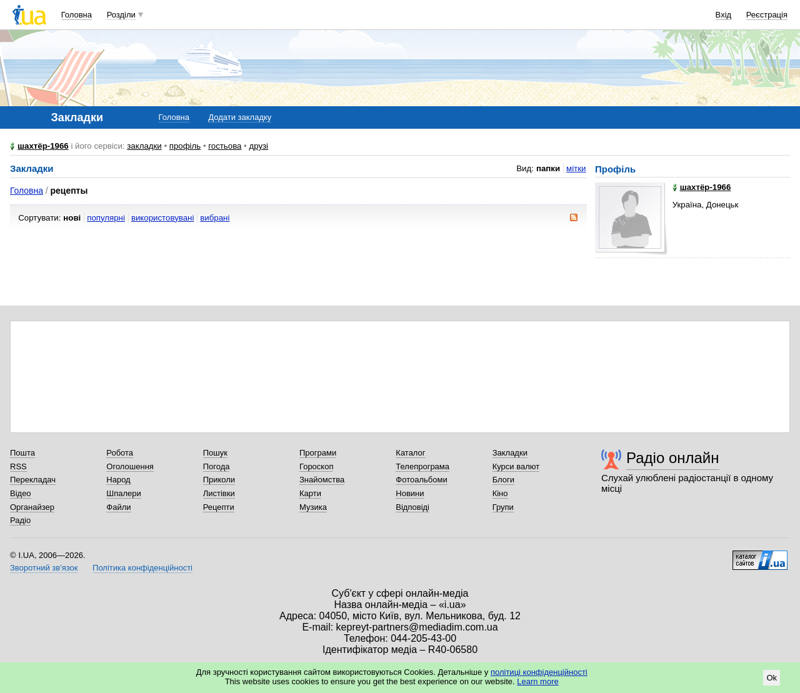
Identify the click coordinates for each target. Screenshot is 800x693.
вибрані (214, 217)
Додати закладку (239, 117)
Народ (118, 479)
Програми (317, 452)
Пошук (215, 452)
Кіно (500, 493)
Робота (119, 452)
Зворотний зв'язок (44, 567)
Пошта (22, 452)
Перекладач (33, 479)
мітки (576, 168)
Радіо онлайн (672, 457)
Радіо (20, 520)
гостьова (224, 146)
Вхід (724, 14)
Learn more (537, 681)
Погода (216, 466)
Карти (310, 493)
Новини (410, 493)
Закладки (510, 452)
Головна (76, 14)
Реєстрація (767, 14)
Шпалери (123, 493)
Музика (313, 507)
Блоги (503, 479)
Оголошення (130, 466)
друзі (258, 146)
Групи (503, 507)
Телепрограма (422, 466)
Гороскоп (316, 466)
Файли (118, 507)
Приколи (219, 479)
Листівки (219, 493)
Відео (20, 493)
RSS (18, 466)
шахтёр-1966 (43, 146)
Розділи (121, 14)
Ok (771, 677)
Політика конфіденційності (142, 567)
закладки (144, 146)
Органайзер (32, 507)
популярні (106, 217)
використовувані (162, 217)
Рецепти (218, 507)
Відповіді (412, 507)
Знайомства (321, 479)
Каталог (410, 452)
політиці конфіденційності (539, 672)
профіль (185, 146)
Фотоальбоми (421, 479)
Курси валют (516, 466)
